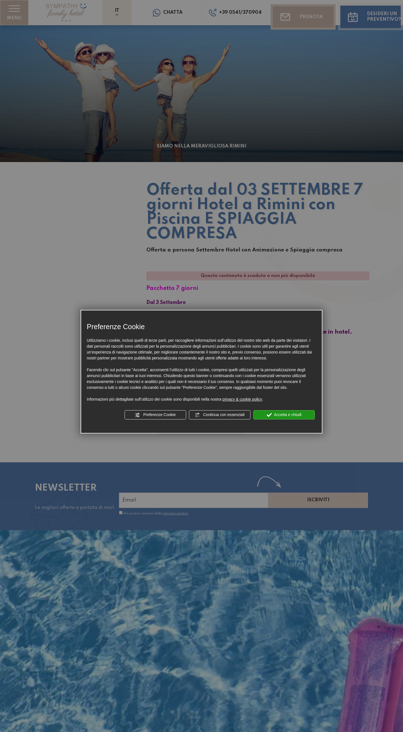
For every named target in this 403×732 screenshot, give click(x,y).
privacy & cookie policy (242, 399)
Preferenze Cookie (155, 414)
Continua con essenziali (220, 414)
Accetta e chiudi (284, 414)
